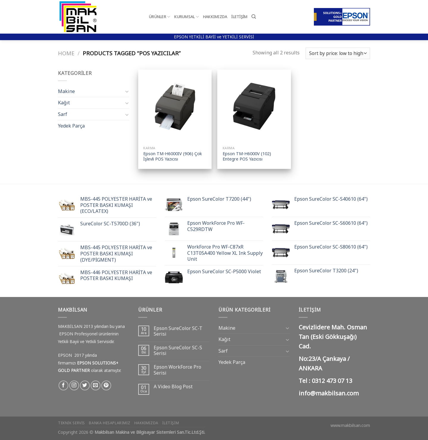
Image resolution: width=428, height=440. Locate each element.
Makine (66, 91)
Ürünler (159, 17)
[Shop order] (338, 53)
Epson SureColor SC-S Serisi (178, 350)
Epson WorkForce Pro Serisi (177, 369)
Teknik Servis (71, 422)
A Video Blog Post (173, 386)
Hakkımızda (215, 16)
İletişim (239, 16)
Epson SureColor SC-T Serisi (178, 331)
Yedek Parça (71, 125)
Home (66, 53)
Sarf (62, 114)
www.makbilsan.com (350, 425)
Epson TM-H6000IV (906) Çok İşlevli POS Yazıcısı (172, 156)
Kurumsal (186, 17)
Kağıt (64, 102)
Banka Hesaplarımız (109, 422)
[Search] (253, 16)
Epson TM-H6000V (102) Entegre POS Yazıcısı (247, 156)
